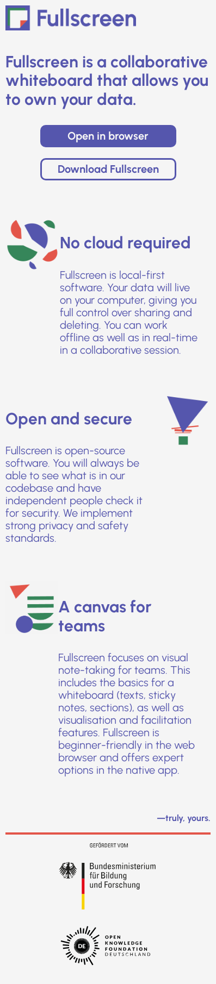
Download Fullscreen (108, 169)
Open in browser (108, 135)
